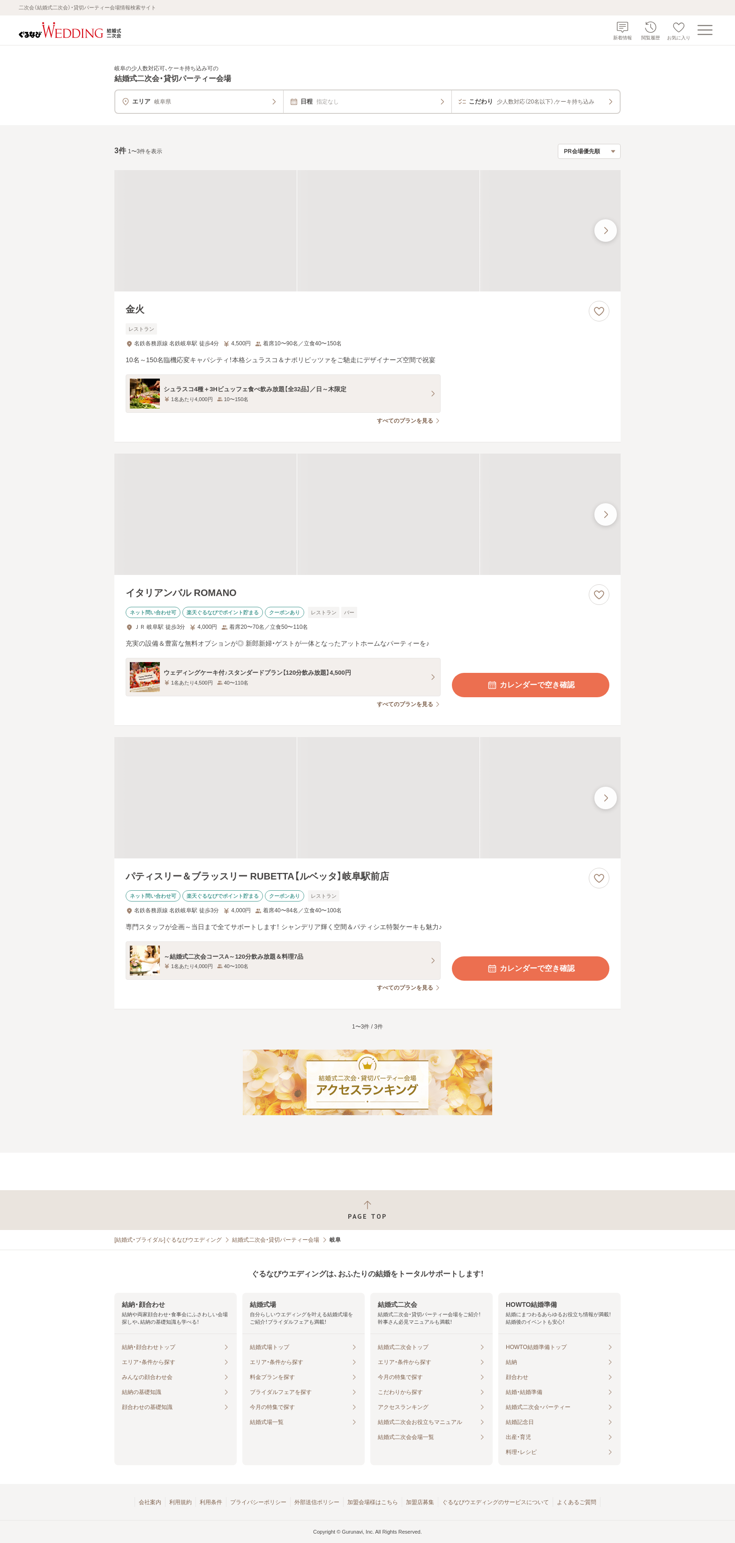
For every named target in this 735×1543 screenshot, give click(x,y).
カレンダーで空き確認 (531, 685)
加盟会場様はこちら (372, 1502)
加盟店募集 (420, 1502)
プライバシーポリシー (258, 1502)
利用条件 (211, 1502)
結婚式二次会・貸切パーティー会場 (275, 1240)
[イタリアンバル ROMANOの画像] (367, 514)
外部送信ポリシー (316, 1502)
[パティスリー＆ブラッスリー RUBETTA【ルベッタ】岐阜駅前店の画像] (367, 797)
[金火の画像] (367, 230)
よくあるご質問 (576, 1502)
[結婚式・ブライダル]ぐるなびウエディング (168, 1240)
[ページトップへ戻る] (367, 1210)
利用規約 (180, 1502)
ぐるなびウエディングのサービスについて (495, 1502)
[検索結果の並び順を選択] (589, 151)
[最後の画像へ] (605, 230)
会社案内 (150, 1502)
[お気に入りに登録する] (599, 311)
